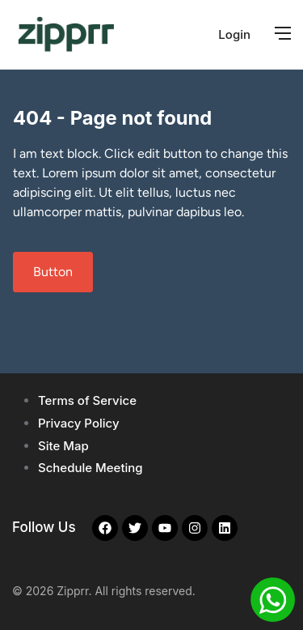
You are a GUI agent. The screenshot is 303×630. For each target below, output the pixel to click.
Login (234, 34)
